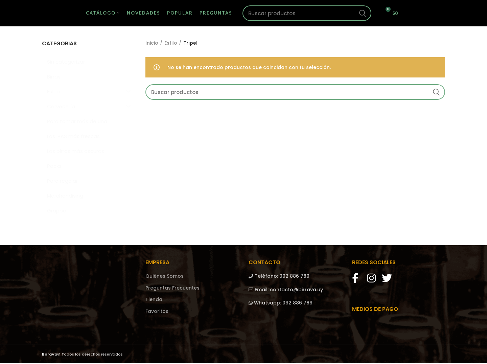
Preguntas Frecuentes (172, 288)
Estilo (170, 44)
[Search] (307, 13)
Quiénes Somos (164, 277)
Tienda (153, 300)
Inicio (151, 44)
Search (362, 13)
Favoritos (156, 312)
